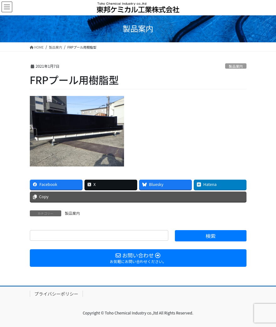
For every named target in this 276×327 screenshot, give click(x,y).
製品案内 (236, 66)
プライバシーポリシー (56, 294)
